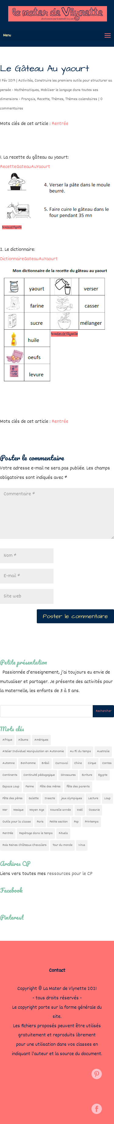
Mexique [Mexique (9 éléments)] (18, 810)
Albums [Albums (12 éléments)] (23, 739)
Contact (57, 970)
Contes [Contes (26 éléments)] (107, 763)
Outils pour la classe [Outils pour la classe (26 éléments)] (16, 821)
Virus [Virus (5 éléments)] (81, 845)
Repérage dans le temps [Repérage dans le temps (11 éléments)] (36, 833)
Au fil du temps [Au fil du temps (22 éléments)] (80, 751)
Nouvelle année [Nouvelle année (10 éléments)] (60, 810)
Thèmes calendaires (81, 99)
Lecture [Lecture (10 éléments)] (93, 798)
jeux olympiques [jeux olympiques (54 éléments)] (71, 798)
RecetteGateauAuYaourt (25, 167)
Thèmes (57, 99)
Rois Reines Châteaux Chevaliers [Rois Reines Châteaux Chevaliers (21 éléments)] (24, 845)
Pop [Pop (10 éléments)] (76, 821)
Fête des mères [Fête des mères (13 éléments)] (50, 786)
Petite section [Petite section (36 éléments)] (59, 821)
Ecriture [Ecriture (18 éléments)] (87, 775)
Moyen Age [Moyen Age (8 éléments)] (36, 810)
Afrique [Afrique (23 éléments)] (7, 739)
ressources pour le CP (69, 874)
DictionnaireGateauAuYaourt (29, 259)
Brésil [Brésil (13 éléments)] (45, 763)
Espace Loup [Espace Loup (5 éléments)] (10, 786)
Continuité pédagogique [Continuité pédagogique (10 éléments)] (39, 775)
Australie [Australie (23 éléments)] (103, 751)
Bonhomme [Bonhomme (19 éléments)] (28, 763)
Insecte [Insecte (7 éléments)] (50, 798)
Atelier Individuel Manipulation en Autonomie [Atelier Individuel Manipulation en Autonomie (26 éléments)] (33, 751)
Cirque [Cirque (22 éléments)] (92, 763)
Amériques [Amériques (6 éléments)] (41, 739)
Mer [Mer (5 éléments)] (4, 810)
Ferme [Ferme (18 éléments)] (30, 786)
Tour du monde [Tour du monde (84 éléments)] (62, 845)
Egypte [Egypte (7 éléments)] (102, 775)
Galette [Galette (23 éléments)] (34, 798)
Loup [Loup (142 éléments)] (107, 798)
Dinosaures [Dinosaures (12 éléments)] (68, 775)
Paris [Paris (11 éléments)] (40, 821)
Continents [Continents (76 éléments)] (9, 775)
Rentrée (60, 124)
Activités (25, 81)
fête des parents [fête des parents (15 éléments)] (78, 786)
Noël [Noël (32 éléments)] (80, 810)
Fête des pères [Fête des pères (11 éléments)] (12, 798)
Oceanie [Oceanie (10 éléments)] (94, 810)
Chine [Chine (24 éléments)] (78, 763)
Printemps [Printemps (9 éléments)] (91, 821)
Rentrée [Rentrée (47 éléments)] (7, 833)
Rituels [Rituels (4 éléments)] (63, 833)
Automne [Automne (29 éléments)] (8, 763)
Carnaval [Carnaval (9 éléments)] (61, 763)
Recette (43, 99)
